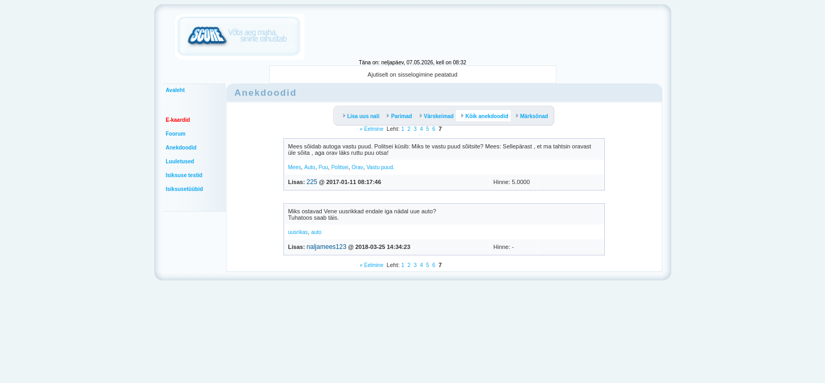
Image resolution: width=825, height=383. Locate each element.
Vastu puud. (380, 167)
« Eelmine (371, 129)
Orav (357, 167)
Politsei (339, 167)
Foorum (176, 134)
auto (316, 232)
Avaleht (175, 90)
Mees (294, 167)
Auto (309, 167)
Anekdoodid (181, 148)
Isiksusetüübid (184, 189)
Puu (323, 167)
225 (311, 182)
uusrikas (298, 232)
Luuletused (180, 161)
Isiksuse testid (184, 175)
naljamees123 (326, 247)
